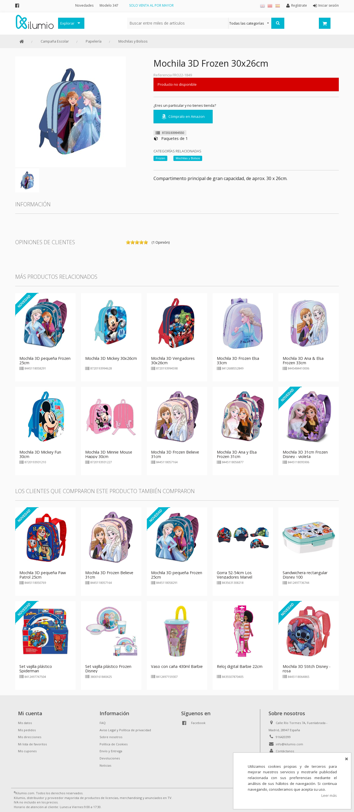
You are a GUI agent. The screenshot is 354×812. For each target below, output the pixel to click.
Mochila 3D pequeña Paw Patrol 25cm (42, 575)
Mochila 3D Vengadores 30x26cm (173, 360)
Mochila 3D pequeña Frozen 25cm (45, 360)
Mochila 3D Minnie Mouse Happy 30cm (108, 454)
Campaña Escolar (55, 41)
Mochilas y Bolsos (133, 41)
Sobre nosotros (111, 737)
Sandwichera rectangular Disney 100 (305, 575)
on (128, 242)
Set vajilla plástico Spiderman (35, 668)
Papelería (93, 41)
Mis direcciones (29, 737)
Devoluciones (110, 758)
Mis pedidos (27, 730)
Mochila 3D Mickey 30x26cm (111, 358)
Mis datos (25, 723)
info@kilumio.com (289, 744)
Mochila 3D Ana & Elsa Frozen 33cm (303, 360)
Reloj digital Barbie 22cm (239, 666)
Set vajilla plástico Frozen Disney (108, 668)
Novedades (84, 5)
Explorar (67, 23)
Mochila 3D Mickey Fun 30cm (40, 454)
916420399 (283, 737)
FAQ (103, 723)
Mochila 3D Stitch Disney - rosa (306, 668)
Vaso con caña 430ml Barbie (177, 666)
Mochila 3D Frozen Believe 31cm (175, 454)
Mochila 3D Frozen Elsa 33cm (238, 360)
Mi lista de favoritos (32, 744)
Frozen (160, 158)
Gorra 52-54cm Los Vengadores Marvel (234, 575)
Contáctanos (285, 751)
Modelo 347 (109, 5)
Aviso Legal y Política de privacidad (125, 730)
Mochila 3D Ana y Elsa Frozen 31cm (237, 454)
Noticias (105, 765)
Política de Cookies (113, 744)
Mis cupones (27, 751)
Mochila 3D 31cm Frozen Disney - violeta (305, 454)
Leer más (329, 795)
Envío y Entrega (111, 751)
